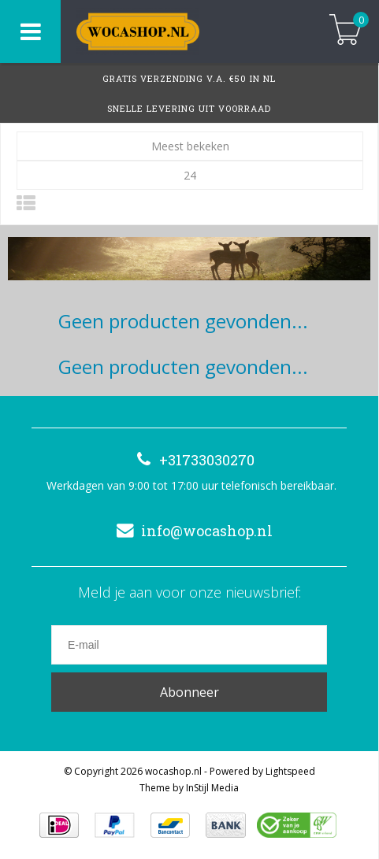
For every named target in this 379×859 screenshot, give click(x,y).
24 (190, 175)
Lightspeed (290, 771)
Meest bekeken (190, 146)
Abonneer (189, 692)
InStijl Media (212, 787)
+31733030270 (191, 459)
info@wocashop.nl (191, 530)
